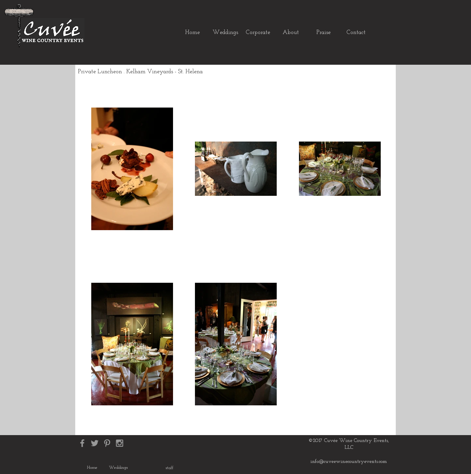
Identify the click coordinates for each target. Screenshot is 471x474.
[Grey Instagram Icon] (119, 443)
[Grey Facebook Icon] (82, 443)
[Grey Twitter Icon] (95, 443)
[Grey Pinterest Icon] (107, 443)
